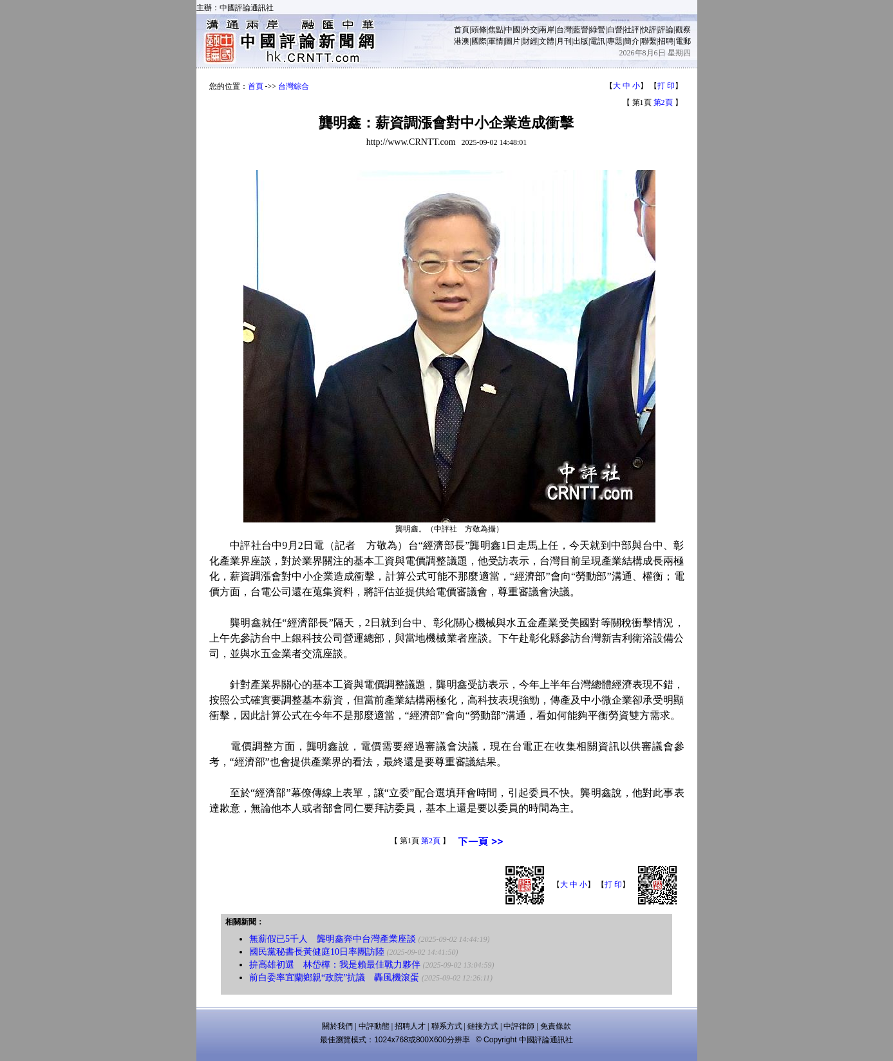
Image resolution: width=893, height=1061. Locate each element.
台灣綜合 (293, 86)
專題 (615, 41)
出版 (580, 41)
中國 (512, 29)
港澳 (461, 41)
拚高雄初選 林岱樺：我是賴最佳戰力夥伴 (334, 965)
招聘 (665, 41)
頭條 (479, 29)
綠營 (597, 29)
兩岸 (546, 29)
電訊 (597, 41)
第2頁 (663, 102)
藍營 (580, 29)
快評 (649, 29)
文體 (546, 41)
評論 (665, 29)
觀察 (683, 29)
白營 (615, 29)
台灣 (564, 29)
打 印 (666, 85)
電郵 (683, 41)
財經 (530, 41)
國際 (479, 41)
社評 (631, 29)
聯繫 (649, 41)
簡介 (631, 41)
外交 (530, 29)
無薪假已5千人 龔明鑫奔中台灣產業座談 (332, 939)
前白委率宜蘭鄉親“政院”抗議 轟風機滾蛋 (334, 977)
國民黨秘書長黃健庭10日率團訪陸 (316, 952)
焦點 (495, 29)
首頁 (461, 29)
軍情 (495, 41)
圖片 (512, 41)
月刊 (564, 41)
